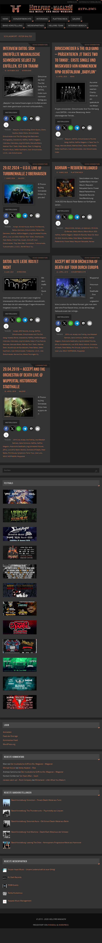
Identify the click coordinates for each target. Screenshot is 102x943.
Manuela (6, 344)
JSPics (5, 237)
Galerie (21, 178)
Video (57, 152)
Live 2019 (74, 344)
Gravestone (17, 140)
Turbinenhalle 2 (8, 247)
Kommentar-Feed (10, 740)
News (72, 76)
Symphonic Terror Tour (89, 347)
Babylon (16, 130)
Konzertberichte (78, 272)
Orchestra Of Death (34, 450)
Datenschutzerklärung (90, 2)
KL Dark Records (14, 877)
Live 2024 (15, 237)
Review (91, 241)
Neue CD (91, 235)
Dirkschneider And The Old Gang (15, 136)
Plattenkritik (59, 241)
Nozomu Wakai (67, 238)
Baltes (14, 230)
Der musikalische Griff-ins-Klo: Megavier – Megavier (32, 764)
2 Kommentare (41, 365)
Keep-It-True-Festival (37, 341)
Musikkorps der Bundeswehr (18, 347)
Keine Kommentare (40, 45)
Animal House (24, 227)
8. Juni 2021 (9, 272)
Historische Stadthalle (69, 341)
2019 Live (68, 334)
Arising (31, 331)
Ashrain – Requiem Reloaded (76, 167)
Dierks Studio (35, 130)
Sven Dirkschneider (35, 150)
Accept (15, 227)
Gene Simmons (76, 338)
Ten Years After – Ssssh (28, 776)
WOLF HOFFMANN (69, 351)
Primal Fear (16, 240)
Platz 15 (30, 146)
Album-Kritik (69, 228)
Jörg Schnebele (24, 143)
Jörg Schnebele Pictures (37, 233)
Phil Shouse (76, 347)
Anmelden (7, 732)
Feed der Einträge (10, 736)
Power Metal (69, 241)
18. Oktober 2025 (11, 71)
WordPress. (64, 925)
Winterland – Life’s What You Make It (50, 780)
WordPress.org (9, 744)
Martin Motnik (84, 344)
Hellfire (25, 140)
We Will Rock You (27, 247)
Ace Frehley (82, 334)
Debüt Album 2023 (90, 231)
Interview (6, 143)
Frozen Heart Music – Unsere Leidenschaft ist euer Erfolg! (31, 869)
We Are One (18, 354)
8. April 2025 (61, 76)
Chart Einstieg (25, 130)
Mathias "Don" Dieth (10, 146)
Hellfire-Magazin (34, 140)
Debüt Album (78, 231)
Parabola (52, 925)
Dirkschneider (34, 133)
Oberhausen (39, 237)
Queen (23, 240)
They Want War (19, 243)
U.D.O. (5, 153)
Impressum (72, 2)
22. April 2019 (62, 272)
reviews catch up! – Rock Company (17, 780)
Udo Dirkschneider (15, 153)
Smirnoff (30, 240)
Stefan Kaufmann (20, 150)
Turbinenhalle (40, 243)
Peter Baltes (22, 146)
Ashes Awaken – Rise (27, 768)
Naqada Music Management (19, 900)
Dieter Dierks (23, 133)
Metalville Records (80, 235)
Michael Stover (9, 768)
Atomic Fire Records (37, 227)
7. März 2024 (9, 178)
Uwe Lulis (58, 351)
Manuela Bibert (35, 143)
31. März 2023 (62, 172)
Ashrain (78, 228)
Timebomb (30, 351)
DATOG (74, 139)
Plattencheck (77, 172)
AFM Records (23, 331)
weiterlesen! (11, 112)
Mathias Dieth (77, 145)
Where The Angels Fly (31, 354)
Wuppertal (81, 351)
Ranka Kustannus (15, 893)
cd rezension (86, 228)
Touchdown (30, 243)
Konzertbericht (65, 344)
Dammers (21, 230)
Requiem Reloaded (81, 241)
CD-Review (68, 231)
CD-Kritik (94, 228)
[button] (6, 118)
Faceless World (13, 338)
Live (9, 237)
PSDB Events (13, 885)
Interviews (26, 71)
